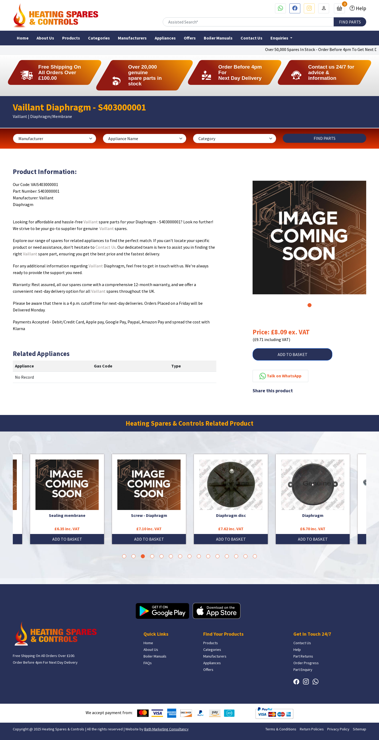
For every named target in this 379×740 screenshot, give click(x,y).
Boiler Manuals (218, 38)
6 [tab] (171, 556)
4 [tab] (152, 556)
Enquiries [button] (279, 38)
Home (23, 38)
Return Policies (312, 729)
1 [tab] (310, 305)
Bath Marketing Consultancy (166, 729)
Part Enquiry (302, 669)
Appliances (165, 38)
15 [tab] (255, 556)
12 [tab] (227, 556)
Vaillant (90, 221)
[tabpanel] (309, 237)
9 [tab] (199, 556)
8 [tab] (189, 556)
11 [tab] (218, 556)
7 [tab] (180, 556)
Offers (190, 38)
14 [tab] (246, 556)
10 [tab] (208, 556)
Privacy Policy (338, 729)
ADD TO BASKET (293, 354)
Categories (99, 38)
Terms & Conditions (280, 729)
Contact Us (251, 38)
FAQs (147, 662)
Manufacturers (132, 38)
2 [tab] (133, 556)
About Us (45, 38)
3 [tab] (143, 556)
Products (71, 38)
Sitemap (359, 729)
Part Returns (303, 656)
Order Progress (306, 662)
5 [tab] (161, 556)
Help (360, 8)
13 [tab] (236, 556)
